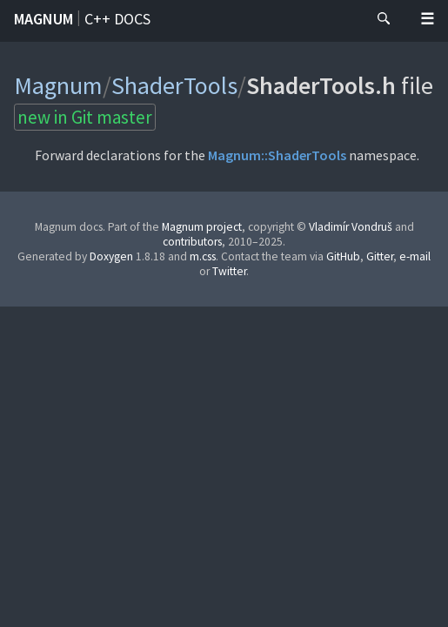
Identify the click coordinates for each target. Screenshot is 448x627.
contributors (192, 241)
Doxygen (111, 256)
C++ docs (117, 19)
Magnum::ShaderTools (277, 155)
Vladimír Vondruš (350, 226)
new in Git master (84, 117)
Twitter (229, 271)
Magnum (43, 19)
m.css (203, 256)
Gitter (379, 256)
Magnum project (202, 226)
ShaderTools (174, 85)
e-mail (415, 256)
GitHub (343, 256)
